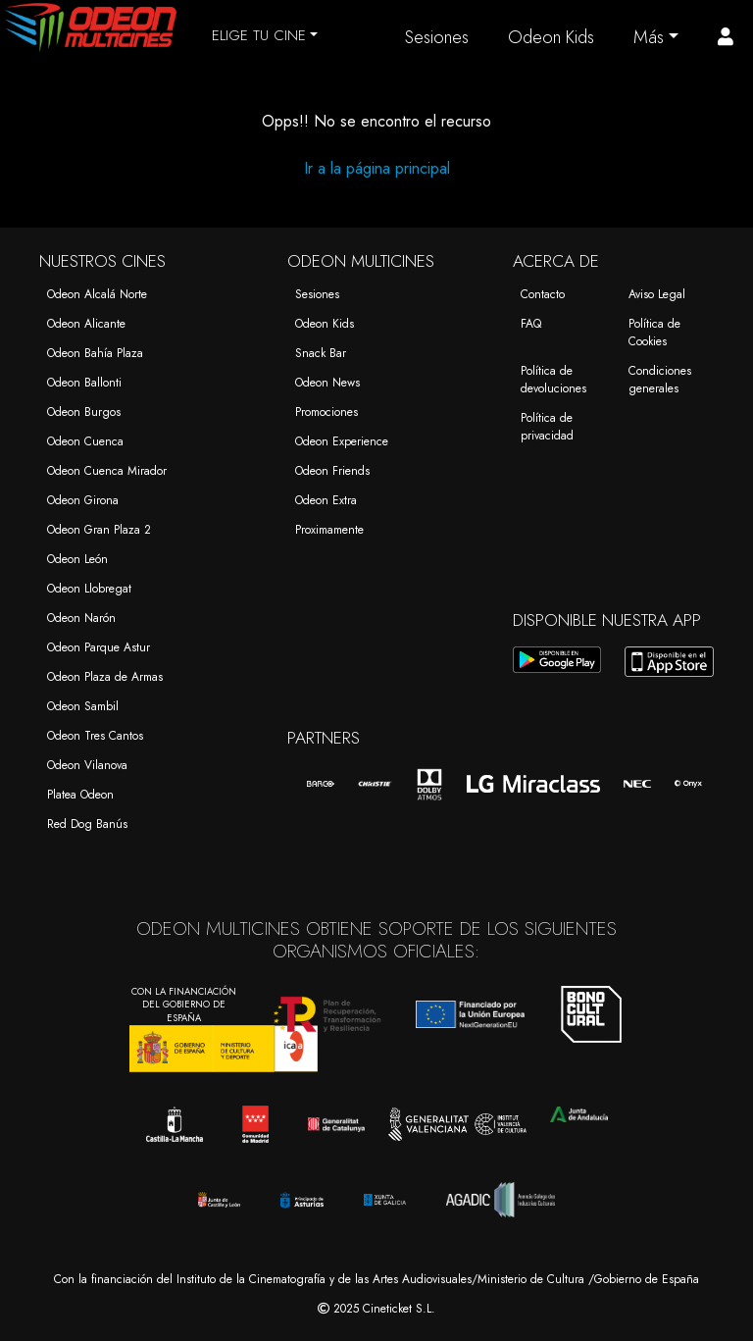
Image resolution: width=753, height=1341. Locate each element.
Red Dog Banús (87, 824)
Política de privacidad (547, 426)
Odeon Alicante (86, 324)
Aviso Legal (656, 294)
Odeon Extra (326, 500)
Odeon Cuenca (85, 441)
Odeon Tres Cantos (95, 736)
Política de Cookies (654, 332)
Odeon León (77, 559)
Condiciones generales (659, 379)
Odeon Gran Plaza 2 (99, 530)
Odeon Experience (341, 441)
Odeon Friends (332, 471)
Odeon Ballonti (84, 382)
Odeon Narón (81, 618)
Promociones (326, 412)
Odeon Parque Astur (98, 647)
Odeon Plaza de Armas (105, 677)
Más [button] (648, 37)
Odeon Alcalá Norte (97, 294)
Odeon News (327, 382)
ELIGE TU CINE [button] (259, 35)
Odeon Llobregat (89, 588)
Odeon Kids (551, 37)
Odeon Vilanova (87, 765)
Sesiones (437, 37)
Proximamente (329, 530)
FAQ (531, 324)
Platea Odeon (80, 794)
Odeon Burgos (84, 412)
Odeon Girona (83, 500)
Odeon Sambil (83, 706)
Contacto (543, 294)
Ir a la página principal (377, 168)
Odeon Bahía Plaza (95, 353)
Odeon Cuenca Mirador (107, 471)
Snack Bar (320, 353)
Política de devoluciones (553, 379)
